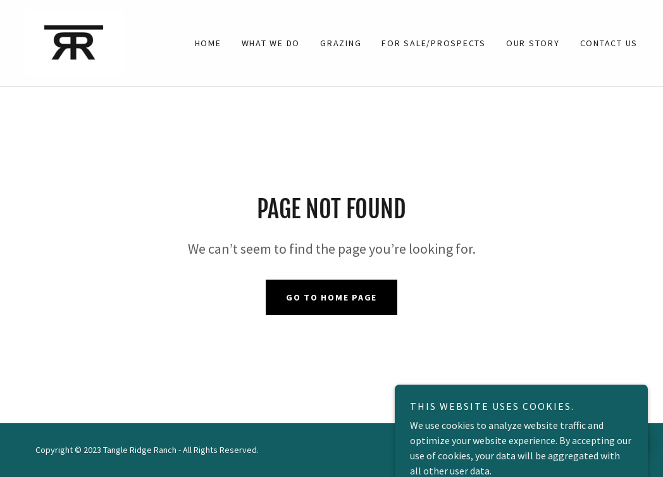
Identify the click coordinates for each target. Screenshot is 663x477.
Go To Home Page (331, 297)
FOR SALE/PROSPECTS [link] (433, 43)
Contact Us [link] (609, 43)
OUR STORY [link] (533, 43)
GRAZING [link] (340, 43)
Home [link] (208, 43)
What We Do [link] (271, 43)
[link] (74, 41)
